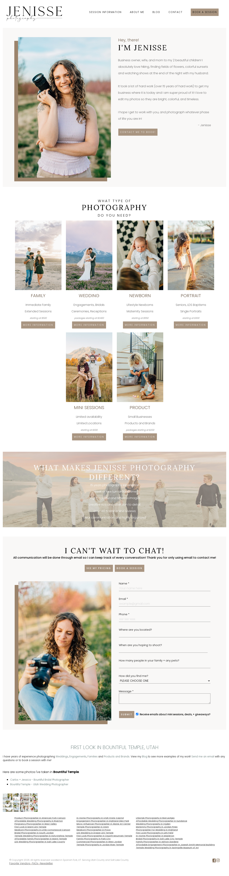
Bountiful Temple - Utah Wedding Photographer (39, 784)
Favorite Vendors (19, 863)
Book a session (205, 12)
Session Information (105, 12)
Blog (156, 12)
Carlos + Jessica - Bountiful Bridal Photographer (39, 780)
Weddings (62, 756)
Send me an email (202, 756)
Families (92, 756)
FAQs (35, 863)
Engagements (77, 756)
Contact (175, 12)
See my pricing (99, 568)
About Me (137, 12)
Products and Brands (116, 756)
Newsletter (46, 863)
